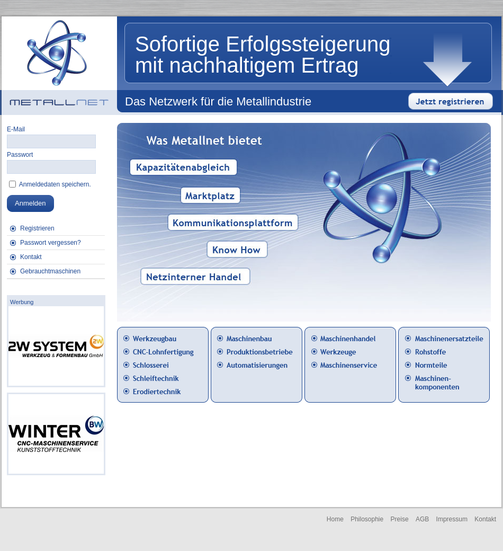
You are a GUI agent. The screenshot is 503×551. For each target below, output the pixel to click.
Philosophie (367, 519)
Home (335, 519)
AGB (422, 519)
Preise (400, 519)
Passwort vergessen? (50, 242)
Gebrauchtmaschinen (50, 271)
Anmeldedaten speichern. (54, 184)
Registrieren (37, 228)
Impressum (452, 519)
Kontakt (31, 257)
